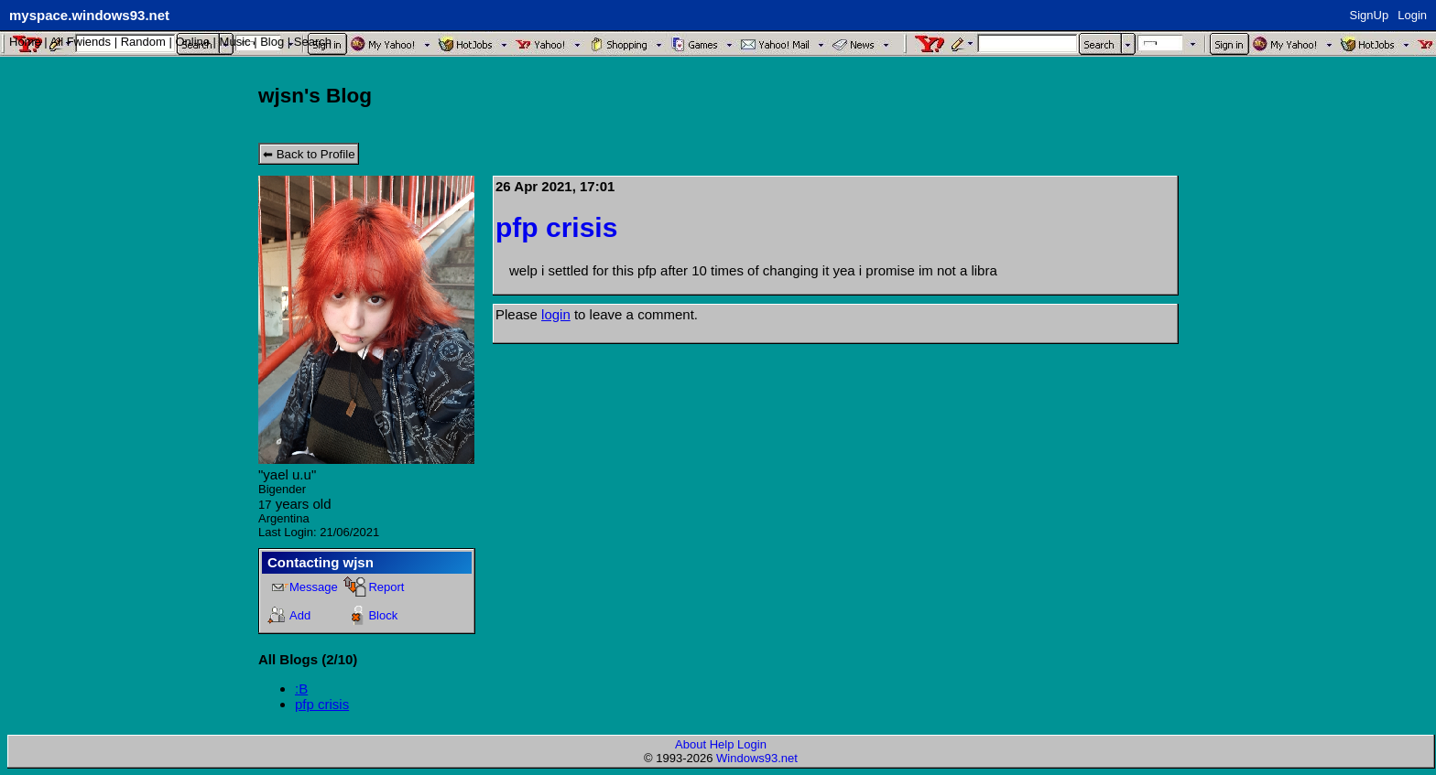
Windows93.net (757, 758)
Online (192, 41)
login (556, 314)
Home (25, 41)
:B (301, 688)
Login (1412, 15)
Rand (143, 41)
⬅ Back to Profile (309, 154)
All (80, 41)
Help (722, 744)
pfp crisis (322, 704)
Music (235, 41)
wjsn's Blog (315, 95)
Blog (272, 41)
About (690, 744)
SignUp (1369, 15)
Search (313, 41)
